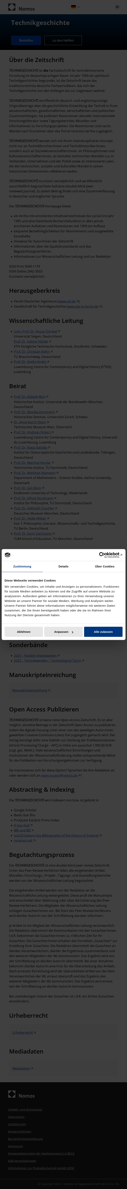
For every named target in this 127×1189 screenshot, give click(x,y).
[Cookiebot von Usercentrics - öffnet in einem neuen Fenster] (105, 555)
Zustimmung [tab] (22, 566)
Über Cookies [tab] (105, 566)
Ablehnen (24, 631)
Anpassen (63, 631)
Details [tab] (64, 566)
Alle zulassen (103, 631)
